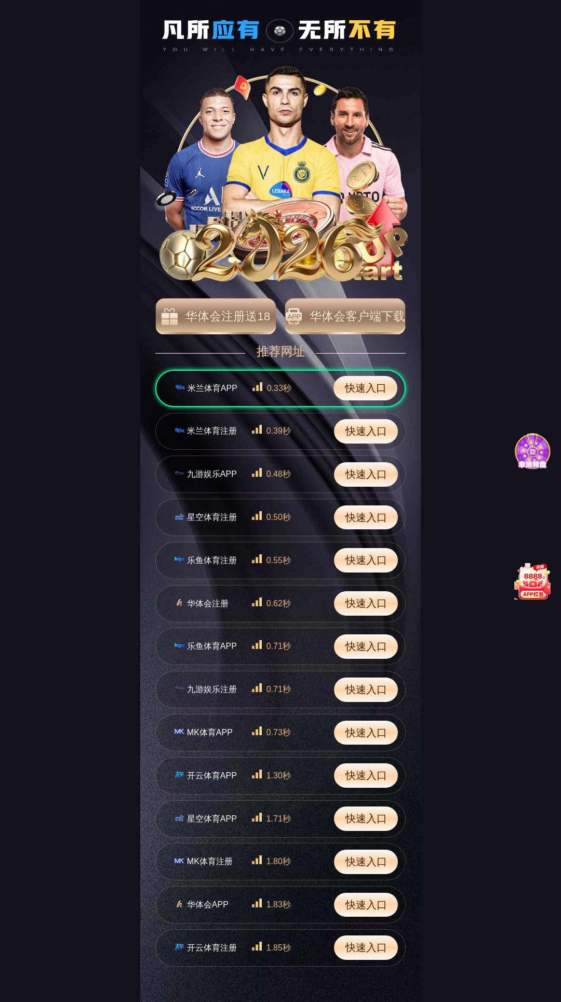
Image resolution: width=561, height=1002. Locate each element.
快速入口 (365, 388)
